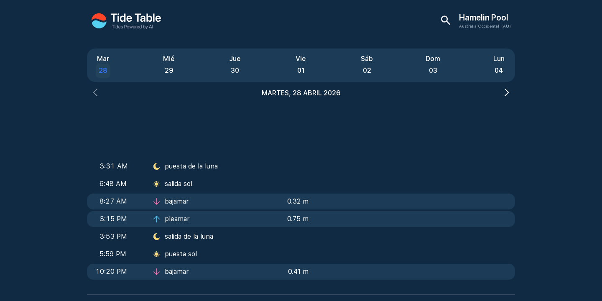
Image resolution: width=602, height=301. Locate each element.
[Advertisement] (301, 125)
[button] (95, 93)
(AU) (506, 25)
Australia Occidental (479, 25)
